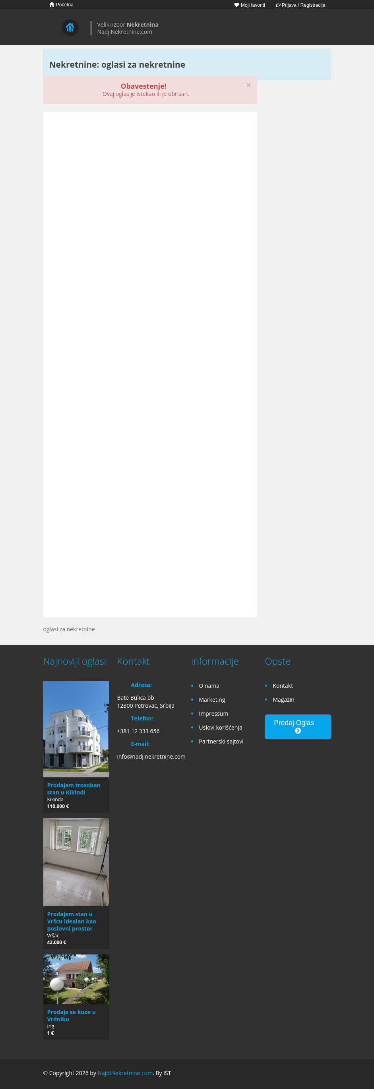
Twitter (326, 1074)
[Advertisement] (150, 179)
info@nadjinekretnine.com (151, 756)
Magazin (284, 699)
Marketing (212, 699)
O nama (209, 685)
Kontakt (283, 685)
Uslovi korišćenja (220, 727)
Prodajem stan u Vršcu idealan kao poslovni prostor (72, 921)
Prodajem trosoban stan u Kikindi (74, 788)
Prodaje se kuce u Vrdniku (71, 1015)
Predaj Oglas (298, 727)
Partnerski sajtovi (221, 741)
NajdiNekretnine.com (125, 1073)
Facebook (289, 1074)
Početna (61, 5)
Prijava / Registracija (301, 5)
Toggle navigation (50, 28)
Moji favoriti (249, 5)
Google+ (306, 1074)
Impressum (214, 713)
